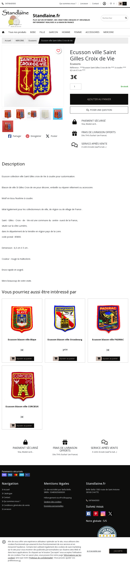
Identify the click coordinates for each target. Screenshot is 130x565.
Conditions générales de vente (16, 505)
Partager (14, 136)
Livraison (6, 509)
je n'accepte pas (94, 551)
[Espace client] (104, 3)
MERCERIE (20, 40)
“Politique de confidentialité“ (41, 558)
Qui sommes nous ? (11, 501)
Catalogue (7, 493)
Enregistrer (33, 136)
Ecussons (33, 40)
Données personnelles (53, 506)
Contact (95, 3)
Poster (51, 136)
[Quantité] (75, 87)
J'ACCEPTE (118, 551)
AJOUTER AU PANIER (99, 99)
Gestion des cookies (52, 501)
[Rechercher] (126, 18)
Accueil (8, 40)
